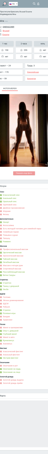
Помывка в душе (10, 235)
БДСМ (5, 303)
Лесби (5, 289)
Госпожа (6, 297)
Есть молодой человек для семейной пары (22, 228)
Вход (38, 3)
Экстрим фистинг (10, 358)
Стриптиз (7, 283)
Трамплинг (7, 320)
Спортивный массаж (12, 269)
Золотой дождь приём (12, 383)
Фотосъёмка (8, 225)
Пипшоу (6, 238)
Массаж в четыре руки (13, 265)
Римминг (7, 241)
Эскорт (6, 222)
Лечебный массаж (11, 262)
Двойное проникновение (14, 208)
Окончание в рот (10, 366)
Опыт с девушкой (10, 331)
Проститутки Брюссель (9, 12)
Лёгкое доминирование (13, 300)
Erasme (29, 12)
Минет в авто (9, 337)
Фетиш (6, 214)
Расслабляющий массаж (14, 272)
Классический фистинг (13, 351)
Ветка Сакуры (9, 275)
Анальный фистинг (11, 355)
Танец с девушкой (11, 286)
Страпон (6, 310)
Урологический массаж (13, 256)
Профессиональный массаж (15, 249)
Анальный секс (9, 198)
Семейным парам (11, 232)
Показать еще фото (24, 173)
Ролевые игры (9, 313)
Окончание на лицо (11, 372)
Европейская (33, 72)
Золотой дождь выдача (13, 380)
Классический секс (11, 195)
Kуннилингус (8, 340)
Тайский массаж (10, 259)
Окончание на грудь (12, 369)
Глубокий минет (10, 334)
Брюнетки (31, 78)
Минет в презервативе (13, 327)
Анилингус (7, 344)
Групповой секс (10, 205)
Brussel (22, 12)
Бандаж (6, 316)
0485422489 (8, 27)
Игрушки (6, 211)
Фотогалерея (10, 88)
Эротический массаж (12, 252)
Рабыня (6, 307)
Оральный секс (10, 201)
